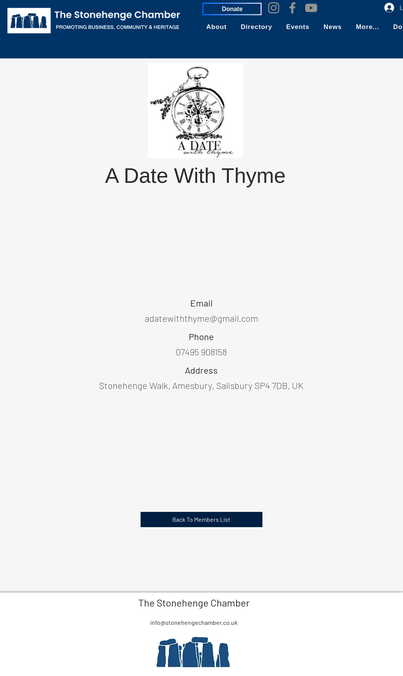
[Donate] (232, 9)
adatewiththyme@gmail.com (201, 318)
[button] (216, 27)
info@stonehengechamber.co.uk (194, 622)
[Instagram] (273, 7)
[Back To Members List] (201, 519)
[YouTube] (311, 7)
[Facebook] (292, 7)
